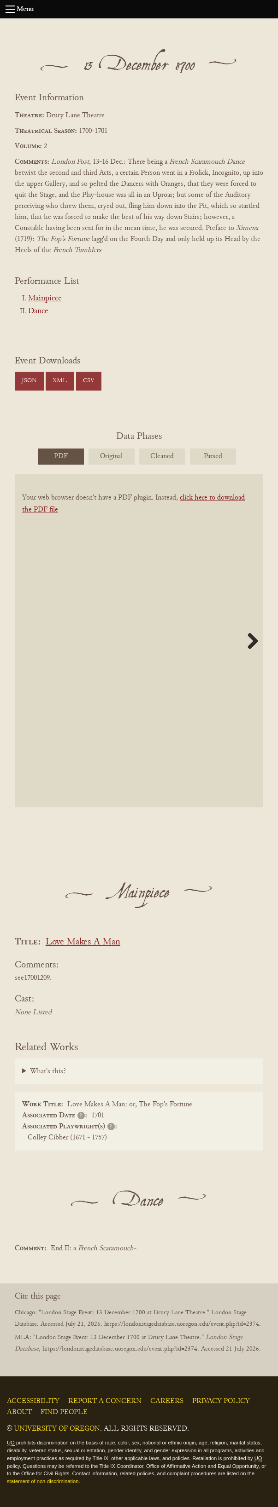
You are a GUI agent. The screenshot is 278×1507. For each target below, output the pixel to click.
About (19, 1412)
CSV (89, 381)
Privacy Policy (221, 1401)
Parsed (213, 456)
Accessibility (33, 1401)
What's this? (48, 1071)
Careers (166, 1401)
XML (60, 381)
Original (111, 456)
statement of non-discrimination (42, 1481)
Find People (64, 1412)
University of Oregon (57, 1428)
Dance (38, 311)
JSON (29, 381)
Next (249, 641)
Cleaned (162, 456)
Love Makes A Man (83, 942)
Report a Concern (105, 1401)
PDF (61, 456)
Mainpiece (44, 298)
